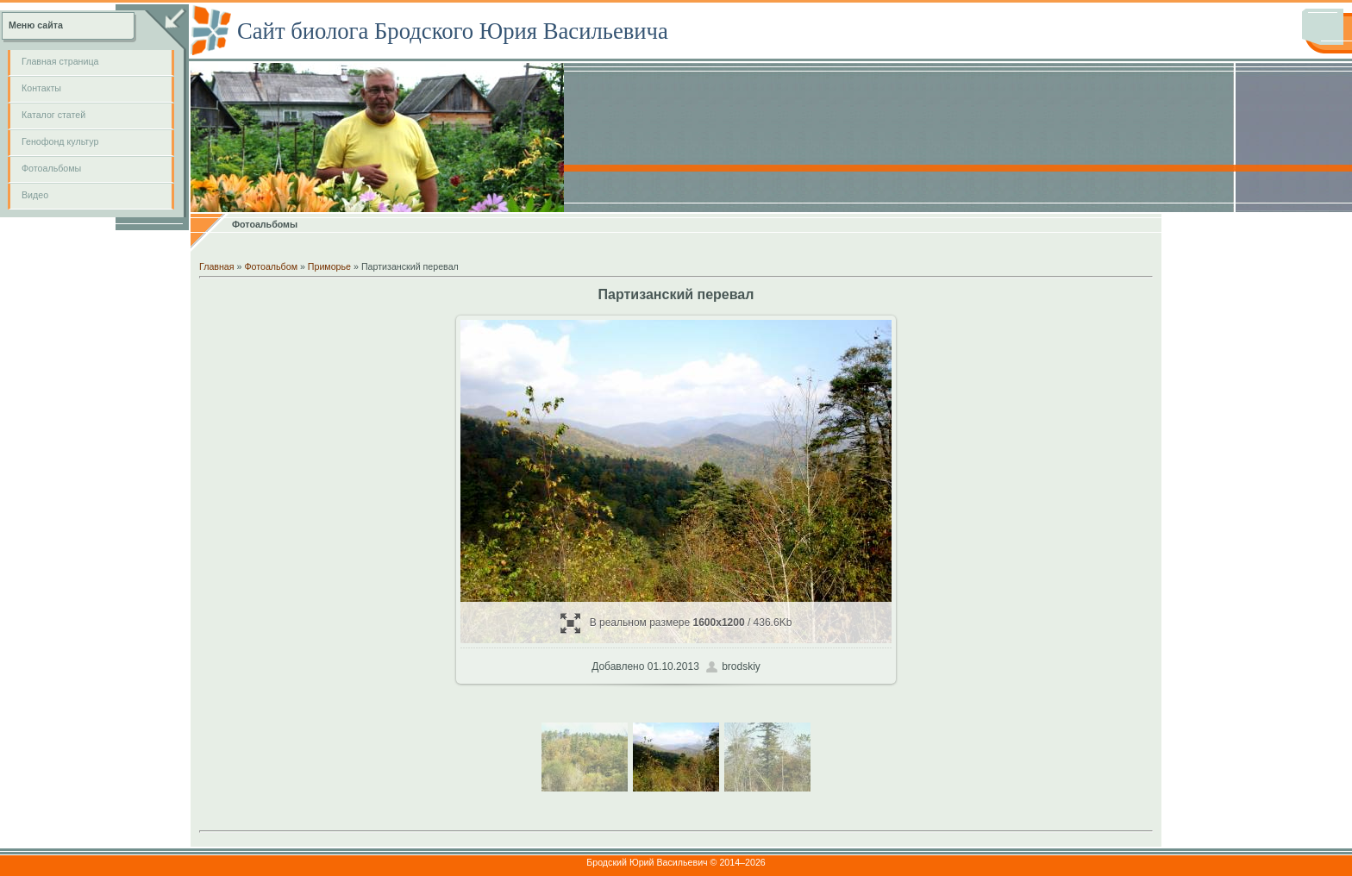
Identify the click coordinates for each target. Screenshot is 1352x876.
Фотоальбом (270, 266)
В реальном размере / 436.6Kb (676, 623)
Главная (217, 266)
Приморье (329, 266)
